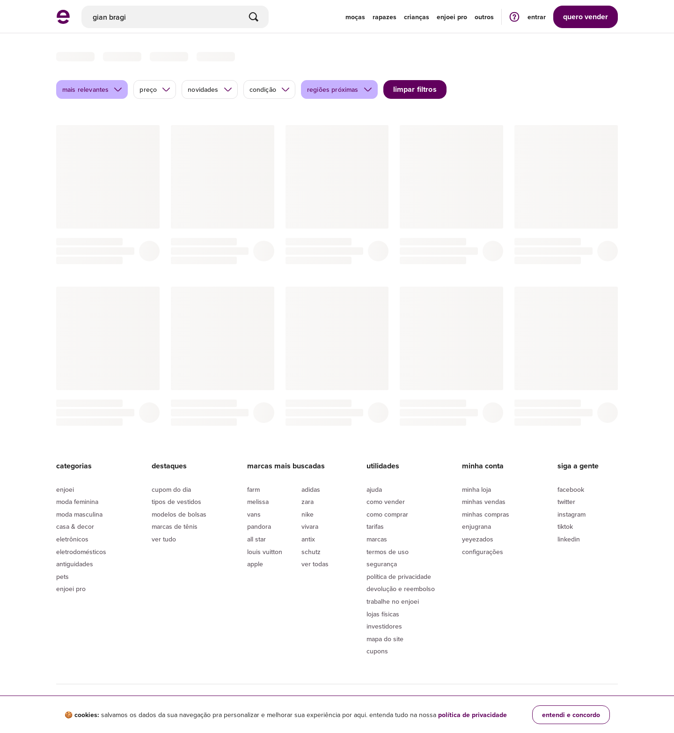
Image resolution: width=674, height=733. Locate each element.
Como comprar (387, 514)
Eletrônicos (72, 539)
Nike (307, 514)
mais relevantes (92, 89)
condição (269, 89)
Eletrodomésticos (81, 551)
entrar (536, 17)
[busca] (175, 17)
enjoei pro (452, 17)
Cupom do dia (171, 489)
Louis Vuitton (264, 551)
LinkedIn (568, 539)
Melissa (258, 501)
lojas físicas (382, 614)
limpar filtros (415, 89)
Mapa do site (384, 639)
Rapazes (384, 17)
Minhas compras (485, 514)
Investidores (384, 626)
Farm (253, 489)
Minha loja (476, 489)
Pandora (259, 526)
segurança (381, 564)
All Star (256, 539)
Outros (484, 17)
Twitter (566, 501)
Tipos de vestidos (176, 501)
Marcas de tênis (175, 526)
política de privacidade (472, 714)
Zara (307, 501)
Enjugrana (476, 526)
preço (155, 89)
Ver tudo (164, 539)
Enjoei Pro (71, 588)
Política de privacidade (398, 576)
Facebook (570, 489)
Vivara (309, 526)
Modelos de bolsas (179, 514)
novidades (210, 89)
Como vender (385, 501)
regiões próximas (340, 89)
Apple (255, 564)
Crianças (416, 17)
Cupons (377, 651)
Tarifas (375, 526)
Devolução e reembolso (400, 588)
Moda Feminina (77, 501)
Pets (62, 576)
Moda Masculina (79, 514)
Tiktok (565, 526)
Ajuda (374, 489)
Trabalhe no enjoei (392, 601)
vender (585, 16)
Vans (254, 514)
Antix (308, 539)
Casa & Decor (75, 526)
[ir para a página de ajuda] (514, 16)
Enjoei (65, 489)
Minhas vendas (484, 501)
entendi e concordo (571, 714)
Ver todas (315, 564)
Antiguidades (74, 564)
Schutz (311, 551)
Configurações (482, 551)
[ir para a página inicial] (63, 21)
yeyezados (477, 539)
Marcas (376, 539)
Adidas (310, 489)
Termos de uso (387, 551)
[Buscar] (253, 16)
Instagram (571, 514)
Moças (355, 17)
